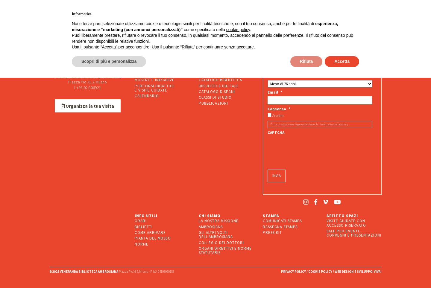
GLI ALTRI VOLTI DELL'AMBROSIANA (216, 234)
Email (275, 92)
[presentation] (313, 148)
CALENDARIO (147, 95)
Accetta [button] (342, 61)
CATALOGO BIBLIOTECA (220, 80)
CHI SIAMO (210, 215)
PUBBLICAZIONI (213, 103)
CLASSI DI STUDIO (215, 97)
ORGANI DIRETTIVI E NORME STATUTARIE (225, 250)
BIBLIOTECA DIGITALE (219, 86)
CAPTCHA (276, 132)
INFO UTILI (146, 215)
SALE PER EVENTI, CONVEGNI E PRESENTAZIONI (354, 233)
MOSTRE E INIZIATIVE (154, 80)
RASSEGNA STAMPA (280, 226)
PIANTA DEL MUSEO (153, 238)
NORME (141, 244)
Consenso (279, 109)
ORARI (141, 220)
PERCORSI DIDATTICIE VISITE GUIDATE (154, 88)
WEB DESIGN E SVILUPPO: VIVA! (358, 271)
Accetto (277, 115)
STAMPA (271, 215)
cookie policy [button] (238, 29)
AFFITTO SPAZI (342, 215)
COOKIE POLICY (320, 271)
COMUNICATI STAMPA (282, 220)
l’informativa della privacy (333, 124)
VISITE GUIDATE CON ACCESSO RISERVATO (346, 223)
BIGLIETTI (144, 226)
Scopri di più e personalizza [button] (108, 61)
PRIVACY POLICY (293, 271)
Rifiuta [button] (306, 61)
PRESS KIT (272, 232)
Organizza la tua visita (87, 106)
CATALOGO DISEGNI (217, 91)
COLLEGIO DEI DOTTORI (221, 242)
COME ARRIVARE (150, 232)
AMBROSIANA (211, 226)
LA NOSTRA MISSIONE (219, 220)
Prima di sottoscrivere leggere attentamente (309, 124)
